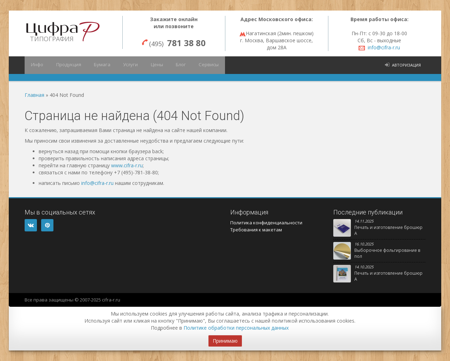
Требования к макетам (256, 229)
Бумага (95, 65)
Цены (145, 65)
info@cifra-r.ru (384, 47)
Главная (34, 95)
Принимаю (225, 340)
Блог (167, 65)
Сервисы (192, 65)
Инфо (36, 65)
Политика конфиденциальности (266, 222)
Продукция (64, 65)
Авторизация (406, 65)
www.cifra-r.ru (127, 165)
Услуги (121, 65)
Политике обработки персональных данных (236, 327)
